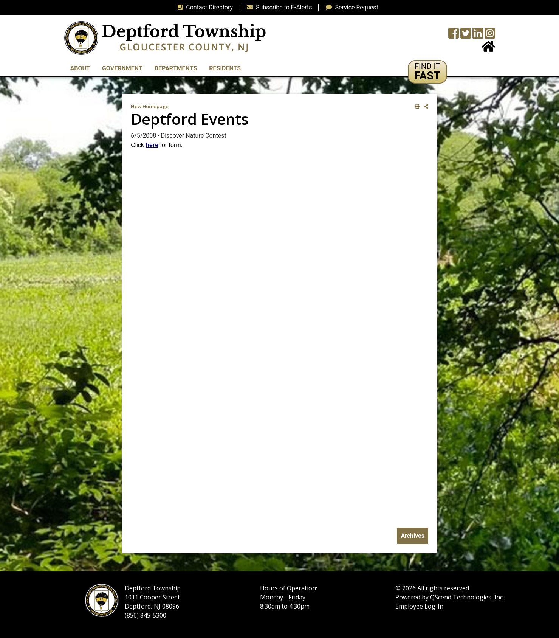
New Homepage (150, 106)
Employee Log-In (419, 606)
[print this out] (416, 106)
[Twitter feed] (465, 35)
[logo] (165, 37)
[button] (428, 72)
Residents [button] (225, 68)
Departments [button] (176, 68)
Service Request (350, 7)
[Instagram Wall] (490, 35)
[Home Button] (488, 49)
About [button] (80, 68)
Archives (412, 535)
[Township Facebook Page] (453, 35)
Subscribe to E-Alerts (278, 7)
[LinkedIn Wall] (477, 35)
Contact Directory (204, 7)
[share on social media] (424, 106)
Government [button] (122, 68)
